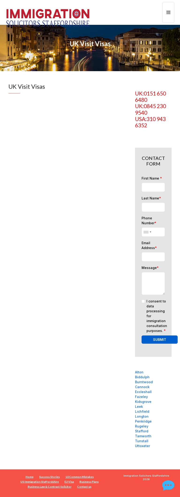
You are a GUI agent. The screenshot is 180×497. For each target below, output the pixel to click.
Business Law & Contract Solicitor (49, 486)
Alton (139, 372)
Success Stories (49, 477)
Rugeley (141, 426)
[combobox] (147, 232)
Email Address (149, 245)
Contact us (84, 486)
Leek (139, 407)
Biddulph (142, 377)
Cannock (142, 387)
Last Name (151, 198)
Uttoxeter (142, 446)
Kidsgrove (143, 402)
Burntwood (144, 382)
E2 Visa (69, 481)
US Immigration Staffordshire (39, 481)
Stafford (141, 431)
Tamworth (143, 436)
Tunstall (141, 441)
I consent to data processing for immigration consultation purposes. (156, 316)
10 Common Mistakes (79, 477)
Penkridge (143, 421)
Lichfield (142, 411)
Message (150, 268)
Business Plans (89, 481)
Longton (142, 416)
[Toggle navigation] (168, 12)
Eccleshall (143, 392)
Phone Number (149, 220)
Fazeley (141, 397)
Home (30, 477)
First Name (152, 178)
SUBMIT (159, 340)
